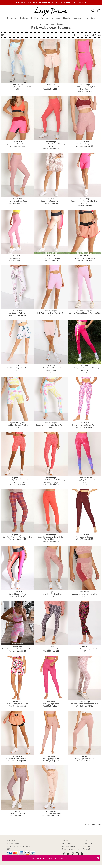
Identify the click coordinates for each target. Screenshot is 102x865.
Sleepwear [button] (77, 18)
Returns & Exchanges (70, 849)
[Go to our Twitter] (68, 854)
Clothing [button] (34, 18)
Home (41, 24)
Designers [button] (24, 18)
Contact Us (87, 849)
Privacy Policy (88, 843)
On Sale (86, 840)
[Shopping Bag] (99, 10)
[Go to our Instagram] (77, 854)
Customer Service (69, 846)
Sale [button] (93, 18)
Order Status (67, 843)
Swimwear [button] (45, 18)
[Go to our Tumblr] (81, 854)
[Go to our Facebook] (64, 854)
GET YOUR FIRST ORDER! (66, 858)
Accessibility (87, 846)
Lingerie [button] (66, 18)
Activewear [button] (56, 18)
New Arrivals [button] (12, 18)
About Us (65, 840)
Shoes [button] (86, 18)
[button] (74, 35)
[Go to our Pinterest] (72, 854)
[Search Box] (93, 10)
